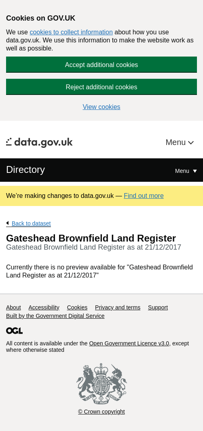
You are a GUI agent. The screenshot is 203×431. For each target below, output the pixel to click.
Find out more (144, 195)
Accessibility (43, 307)
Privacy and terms (117, 307)
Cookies (77, 307)
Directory (25, 169)
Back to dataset (31, 223)
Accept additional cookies (101, 64)
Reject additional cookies (101, 87)
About (13, 307)
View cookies (101, 106)
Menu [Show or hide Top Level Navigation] (183, 171)
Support (158, 307)
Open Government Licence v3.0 (129, 343)
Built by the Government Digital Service (55, 316)
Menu (176, 142)
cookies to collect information (71, 32)
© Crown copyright (101, 411)
